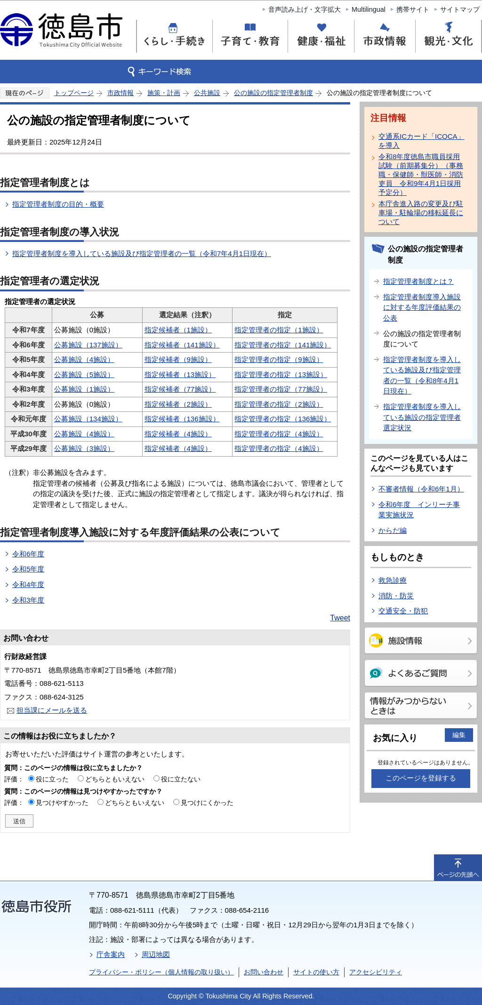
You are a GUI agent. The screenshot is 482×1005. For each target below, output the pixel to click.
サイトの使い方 (316, 972)
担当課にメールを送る (51, 710)
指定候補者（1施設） (178, 330)
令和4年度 (28, 584)
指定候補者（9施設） (178, 359)
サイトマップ (460, 9)
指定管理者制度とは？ (418, 281)
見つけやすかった (62, 802)
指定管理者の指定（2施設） (278, 404)
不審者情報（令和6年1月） (421, 489)
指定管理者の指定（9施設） (278, 359)
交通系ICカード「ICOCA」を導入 (421, 140)
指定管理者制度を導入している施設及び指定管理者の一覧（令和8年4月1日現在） (422, 375)
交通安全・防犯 (403, 611)
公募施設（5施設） (84, 374)
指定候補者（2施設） (178, 404)
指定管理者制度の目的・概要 (58, 204)
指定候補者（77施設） (180, 389)
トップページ (74, 92)
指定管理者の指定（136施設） (282, 419)
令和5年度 (28, 569)
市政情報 (120, 92)
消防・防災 (396, 596)
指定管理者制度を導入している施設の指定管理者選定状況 (422, 417)
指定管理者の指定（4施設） (278, 434)
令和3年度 (28, 600)
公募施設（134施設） (88, 419)
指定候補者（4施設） (178, 434)
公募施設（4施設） (84, 359)
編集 (459, 735)
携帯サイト (412, 9)
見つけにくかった (207, 802)
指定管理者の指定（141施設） (282, 345)
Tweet (340, 618)
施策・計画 (163, 92)
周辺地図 (156, 954)
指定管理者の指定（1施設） (278, 330)
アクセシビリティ (375, 972)
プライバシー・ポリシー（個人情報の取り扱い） (161, 972)
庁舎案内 (110, 954)
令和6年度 (28, 554)
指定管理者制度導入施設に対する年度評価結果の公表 (422, 307)
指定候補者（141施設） (182, 345)
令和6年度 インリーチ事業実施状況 (419, 509)
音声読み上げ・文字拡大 (304, 9)
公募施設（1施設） (84, 389)
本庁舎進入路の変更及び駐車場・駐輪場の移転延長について (420, 212)
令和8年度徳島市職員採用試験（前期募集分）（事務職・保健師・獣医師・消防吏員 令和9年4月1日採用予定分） (420, 174)
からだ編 (392, 530)
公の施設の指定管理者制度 (273, 92)
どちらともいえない (115, 779)
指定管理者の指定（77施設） (280, 389)
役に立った (52, 779)
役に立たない (181, 779)
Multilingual (369, 9)
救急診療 (392, 580)
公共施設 (207, 92)
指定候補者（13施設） (180, 374)
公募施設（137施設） (88, 345)
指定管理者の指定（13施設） (280, 374)
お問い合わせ (263, 972)
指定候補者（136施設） (182, 419)
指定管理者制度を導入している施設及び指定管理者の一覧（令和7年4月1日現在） (141, 253)
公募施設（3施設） (84, 448)
